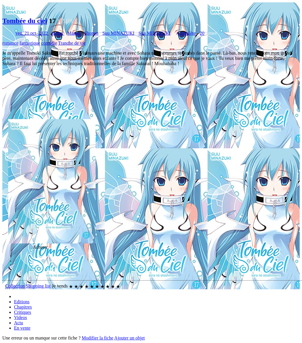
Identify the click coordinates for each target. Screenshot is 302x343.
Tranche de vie (72, 43)
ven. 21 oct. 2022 (32, 33)
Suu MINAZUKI (118, 33)
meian (58, 33)
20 (202, 33)
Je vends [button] (60, 285)
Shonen (91, 33)
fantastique (30, 43)
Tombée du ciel (24, 21)
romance (10, 43)
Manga (74, 33)
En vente (22, 327)
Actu (18, 322)
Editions (21, 301)
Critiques (22, 312)
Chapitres (23, 306)
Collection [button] (15, 285)
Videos (20, 317)
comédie (49, 43)
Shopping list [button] (38, 285)
